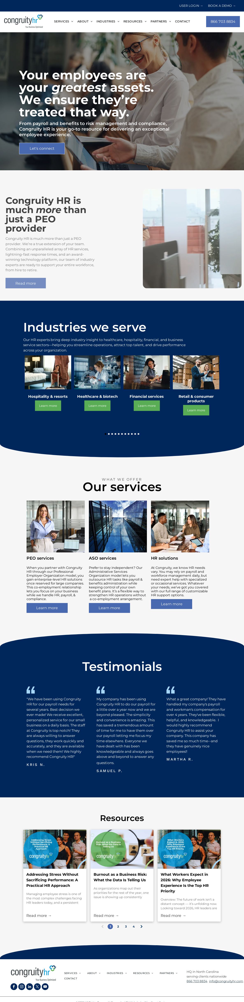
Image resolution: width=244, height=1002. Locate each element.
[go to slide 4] (115, 434)
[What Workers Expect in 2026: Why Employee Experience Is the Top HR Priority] (189, 849)
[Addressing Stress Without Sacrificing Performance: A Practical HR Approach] (54, 849)
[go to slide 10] (135, 434)
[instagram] (21, 987)
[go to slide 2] (109, 434)
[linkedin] (29, 987)
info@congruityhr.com (226, 981)
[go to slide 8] (128, 434)
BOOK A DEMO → (222, 6)
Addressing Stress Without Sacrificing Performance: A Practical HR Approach (52, 880)
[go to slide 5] (119, 434)
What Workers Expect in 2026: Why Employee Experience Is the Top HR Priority (185, 882)
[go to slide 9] (132, 434)
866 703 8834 (197, 981)
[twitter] (37, 987)
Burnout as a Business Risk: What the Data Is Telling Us (120, 877)
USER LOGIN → (191, 6)
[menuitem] (63, 22)
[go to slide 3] (112, 434)
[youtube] (45, 987)
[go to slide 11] (138, 434)
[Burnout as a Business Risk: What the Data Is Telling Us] (122, 849)
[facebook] (13, 987)
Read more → (39, 915)
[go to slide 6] (122, 434)
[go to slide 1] (105, 434)
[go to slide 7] (125, 434)
